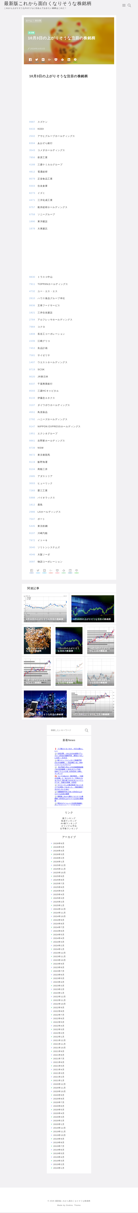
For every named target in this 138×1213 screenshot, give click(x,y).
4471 (32, 201)
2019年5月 (58, 1154)
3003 (32, 484)
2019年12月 (59, 1129)
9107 (32, 534)
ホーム (29, 22)
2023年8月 (58, 968)
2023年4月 (58, 983)
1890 (32, 222)
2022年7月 (58, 1016)
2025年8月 (58, 881)
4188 (32, 165)
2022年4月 (58, 1027)
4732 (32, 292)
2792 (32, 420)
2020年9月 (58, 1096)
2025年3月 (58, 899)
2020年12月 (59, 1085)
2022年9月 (58, 1008)
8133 (32, 399)
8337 (32, 384)
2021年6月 (58, 1063)
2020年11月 (59, 1089)
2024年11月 (59, 913)
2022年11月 (59, 1001)
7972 (32, 541)
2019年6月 (58, 1151)
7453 (32, 349)
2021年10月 (59, 1048)
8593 (32, 392)
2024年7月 (58, 928)
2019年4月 (58, 1158)
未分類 (38, 21)
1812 (32, 505)
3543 (32, 151)
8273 (32, 194)
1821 (32, 313)
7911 (32, 285)
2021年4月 (58, 1070)
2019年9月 (58, 1140)
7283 (32, 491)
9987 (32, 122)
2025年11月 (59, 870)
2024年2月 (58, 946)
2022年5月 (58, 1023)
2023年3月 (58, 986)
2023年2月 (58, 990)
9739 (32, 448)
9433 (32, 130)
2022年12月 (59, 997)
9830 (32, 278)
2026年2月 (58, 859)
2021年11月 (59, 1045)
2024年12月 (59, 910)
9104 (32, 470)
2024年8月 (58, 924)
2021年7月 (58, 1059)
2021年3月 (58, 1074)
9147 (32, 427)
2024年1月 (58, 950)
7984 (32, 327)
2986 (32, 512)
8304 (32, 144)
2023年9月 (58, 965)
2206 (32, 342)
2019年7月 (58, 1147)
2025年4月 (58, 895)
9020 (32, 377)
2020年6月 (58, 1107)
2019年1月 (58, 1169)
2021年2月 (58, 1078)
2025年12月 (59, 866)
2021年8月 (58, 1056)
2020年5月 (58, 1110)
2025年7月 (58, 884)
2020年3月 (58, 1118)
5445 (32, 527)
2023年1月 (58, 994)
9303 (32, 186)
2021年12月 (59, 1041)
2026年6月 (58, 844)
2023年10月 (59, 961)
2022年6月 (58, 1019)
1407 (32, 363)
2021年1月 (58, 1081)
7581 (32, 356)
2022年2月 (58, 1034)
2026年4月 (58, 851)
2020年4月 (58, 1114)
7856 (32, 158)
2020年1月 (58, 1125)
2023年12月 (59, 954)
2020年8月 (58, 1099)
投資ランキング (69, 822)
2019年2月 (58, 1165)
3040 (32, 548)
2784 (32, 320)
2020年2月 (58, 1121)
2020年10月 (59, 1092)
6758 (32, 215)
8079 (32, 179)
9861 (32, 441)
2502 (32, 137)
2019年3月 (58, 1161)
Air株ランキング (69, 824)
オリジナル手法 (69, 827)
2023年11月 (59, 957)
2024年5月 (58, 935)
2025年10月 (59, 873)
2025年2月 (58, 903)
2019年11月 (59, 1132)
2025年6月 (58, 888)
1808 (32, 335)
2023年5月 (58, 979)
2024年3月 (58, 943)
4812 (32, 172)
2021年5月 (58, 1067)
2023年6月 (58, 975)
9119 (32, 463)
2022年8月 (58, 1012)
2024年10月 (59, 917)
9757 (32, 208)
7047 (32, 520)
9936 (32, 306)
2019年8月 (58, 1143)
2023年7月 (58, 972)
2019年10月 (59, 1136)
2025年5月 (58, 892)
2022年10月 (59, 1005)
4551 (32, 413)
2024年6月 (58, 932)
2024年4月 (58, 939)
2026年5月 (58, 848)
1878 (32, 229)
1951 (32, 434)
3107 (32, 406)
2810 (32, 299)
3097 (32, 562)
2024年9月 (58, 921)
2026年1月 (58, 862)
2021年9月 (58, 1052)
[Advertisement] (69, 99)
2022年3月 (58, 1030)
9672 (32, 456)
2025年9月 (58, 877)
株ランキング (69, 819)
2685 (32, 477)
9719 (32, 370)
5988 (32, 498)
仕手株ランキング (69, 829)
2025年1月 (58, 906)
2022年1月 (58, 1037)
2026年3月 (58, 855)
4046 (32, 555)
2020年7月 (58, 1103)
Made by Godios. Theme (69, 1206)
